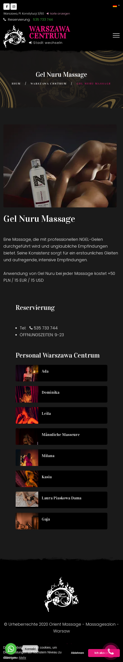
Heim (16, 83)
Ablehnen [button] (77, 653)
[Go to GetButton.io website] (11, 657)
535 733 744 (46, 328)
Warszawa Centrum (49, 83)
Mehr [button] (22, 658)
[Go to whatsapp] (11, 649)
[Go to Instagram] (13, 6)
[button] (116, 5)
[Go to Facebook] (6, 6)
